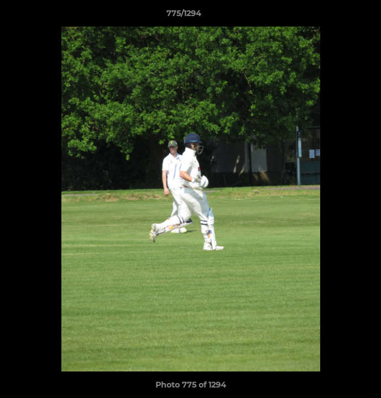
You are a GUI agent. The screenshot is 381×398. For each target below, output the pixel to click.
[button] (341, 16)
